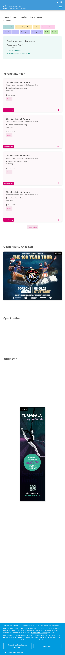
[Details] (59, 110)
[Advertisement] (32, 531)
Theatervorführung (47, 27)
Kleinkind (7, 32)
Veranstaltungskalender (24, 27)
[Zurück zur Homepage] (5, 7)
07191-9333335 (14, 50)
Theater (9, 98)
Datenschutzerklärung (39, 633)
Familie (54, 32)
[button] (28, 652)
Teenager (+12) (37, 32)
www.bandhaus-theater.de (18, 53)
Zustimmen (47, 646)
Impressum (51, 640)
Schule (16, 32)
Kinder (47, 32)
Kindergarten (25, 32)
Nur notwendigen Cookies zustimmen (17, 646)
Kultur (36, 27)
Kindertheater (9, 27)
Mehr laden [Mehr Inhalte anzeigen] (32, 227)
